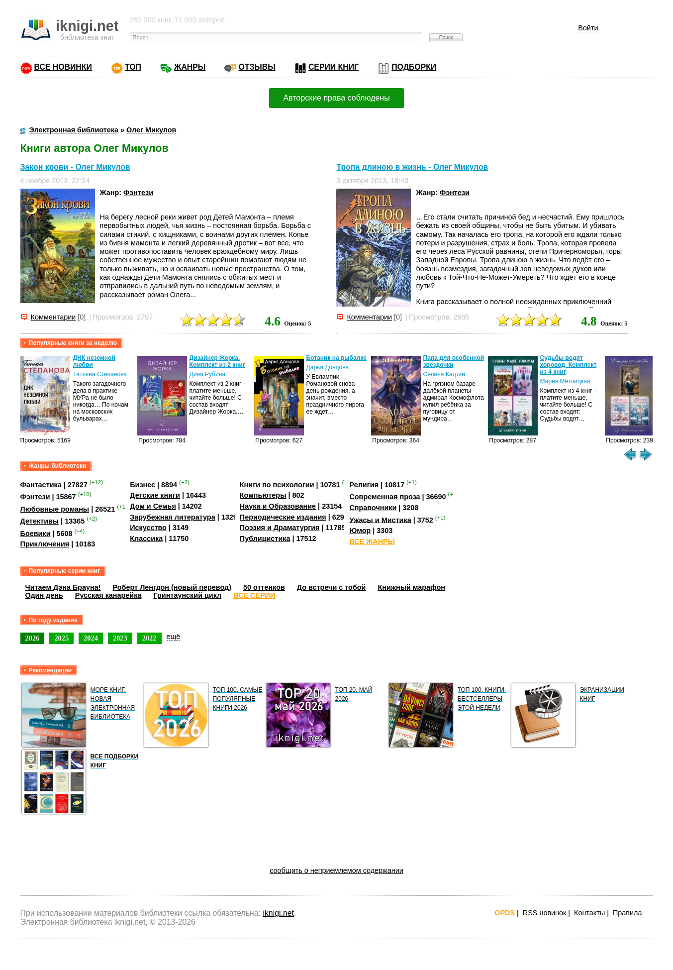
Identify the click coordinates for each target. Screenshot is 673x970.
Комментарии (53, 317)
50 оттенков (264, 587)
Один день (44, 595)
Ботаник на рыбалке (336, 357)
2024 (91, 638)
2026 (32, 638)
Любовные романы (55, 509)
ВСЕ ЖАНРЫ (371, 541)
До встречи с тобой (331, 587)
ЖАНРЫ (189, 67)
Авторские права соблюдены (336, 98)
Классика (146, 538)
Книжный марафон (411, 587)
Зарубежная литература (172, 517)
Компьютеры (263, 495)
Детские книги (155, 495)
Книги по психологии (277, 485)
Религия (363, 485)
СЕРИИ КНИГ (333, 67)
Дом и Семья (153, 506)
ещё (174, 637)
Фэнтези (138, 193)
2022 (149, 638)
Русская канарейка (108, 595)
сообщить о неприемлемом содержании (336, 870)
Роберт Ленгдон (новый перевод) (172, 587)
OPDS (504, 913)
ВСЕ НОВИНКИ (63, 67)
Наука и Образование (278, 506)
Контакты (589, 913)
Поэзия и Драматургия (280, 528)
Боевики (35, 534)
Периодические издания (283, 517)
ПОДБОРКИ (413, 67)
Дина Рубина (207, 374)
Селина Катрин (444, 374)
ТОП (133, 67)
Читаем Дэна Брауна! (63, 587)
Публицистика (265, 538)
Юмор (360, 531)
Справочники (372, 508)
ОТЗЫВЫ (256, 67)
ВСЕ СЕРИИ (254, 595)
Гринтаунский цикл (187, 595)
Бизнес (142, 485)
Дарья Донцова (327, 367)
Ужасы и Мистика (380, 520)
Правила (627, 913)
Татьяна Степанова (100, 374)
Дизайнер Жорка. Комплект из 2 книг (217, 361)
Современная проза (384, 497)
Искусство (148, 528)
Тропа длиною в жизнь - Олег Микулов (412, 167)
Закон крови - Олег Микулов (75, 167)
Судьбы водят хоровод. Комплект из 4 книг (568, 364)
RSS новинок (544, 913)
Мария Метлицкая (565, 381)
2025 (61, 638)
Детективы (39, 521)
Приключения (45, 544)
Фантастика (41, 485)
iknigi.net (278, 913)
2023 (120, 638)
